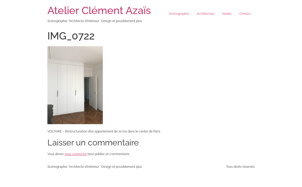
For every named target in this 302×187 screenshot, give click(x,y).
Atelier (227, 14)
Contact (245, 14)
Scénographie (179, 14)
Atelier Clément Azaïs (99, 10)
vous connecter (75, 154)
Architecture (205, 14)
